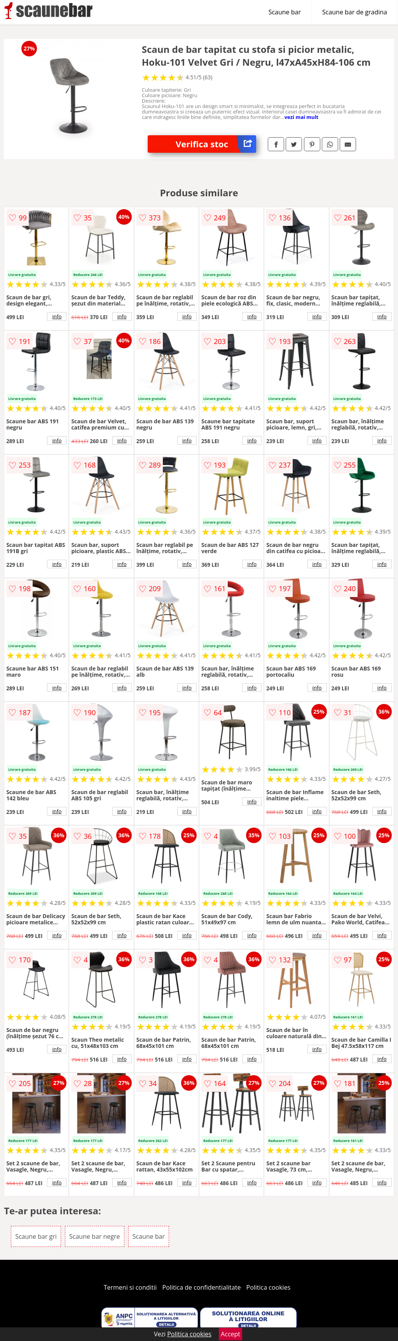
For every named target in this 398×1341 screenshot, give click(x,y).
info (56, 316)
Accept (230, 1334)
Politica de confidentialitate (201, 1287)
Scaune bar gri (36, 1236)
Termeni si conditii (130, 1287)
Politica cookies (268, 1287)
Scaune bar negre (94, 1236)
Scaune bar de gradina (354, 12)
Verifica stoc (216, 144)
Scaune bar (285, 12)
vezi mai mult (302, 116)
